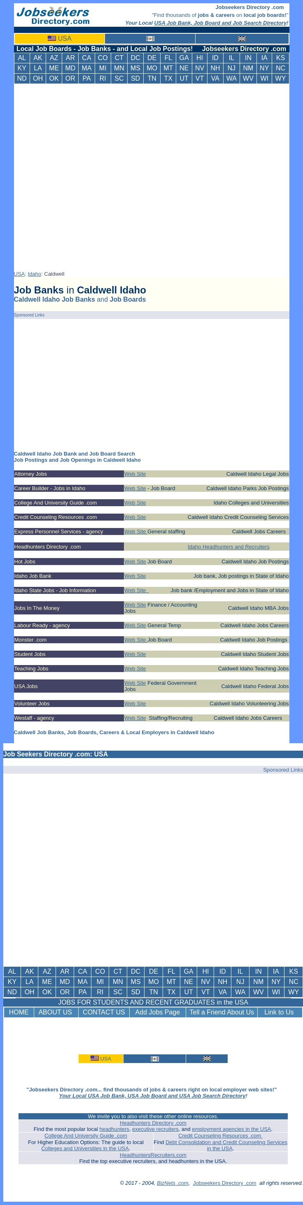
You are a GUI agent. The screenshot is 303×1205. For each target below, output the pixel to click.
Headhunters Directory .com (153, 1123)
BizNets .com (173, 1183)
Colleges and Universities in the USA (84, 1148)
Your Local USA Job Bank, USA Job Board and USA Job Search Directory (152, 1096)
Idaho (34, 274)
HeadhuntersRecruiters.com (153, 1155)
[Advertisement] (95, 175)
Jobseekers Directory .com (224, 1183)
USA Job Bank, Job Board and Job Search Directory (220, 23)
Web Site (135, 474)
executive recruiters (155, 1129)
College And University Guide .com (85, 1136)
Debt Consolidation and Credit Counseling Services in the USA (226, 1145)
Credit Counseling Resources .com (220, 1136)
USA (65, 38)
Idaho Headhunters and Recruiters (229, 547)
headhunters (114, 1129)
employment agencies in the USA (231, 1129)
